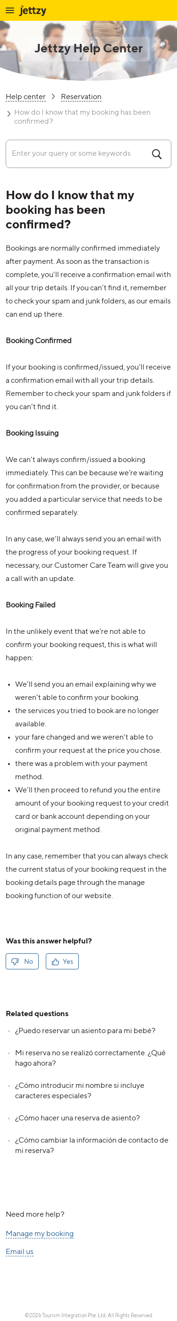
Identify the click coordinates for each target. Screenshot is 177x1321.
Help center (26, 97)
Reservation (81, 97)
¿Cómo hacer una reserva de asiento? (77, 1118)
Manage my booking (40, 1234)
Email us (20, 1252)
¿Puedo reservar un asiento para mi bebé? (85, 1031)
